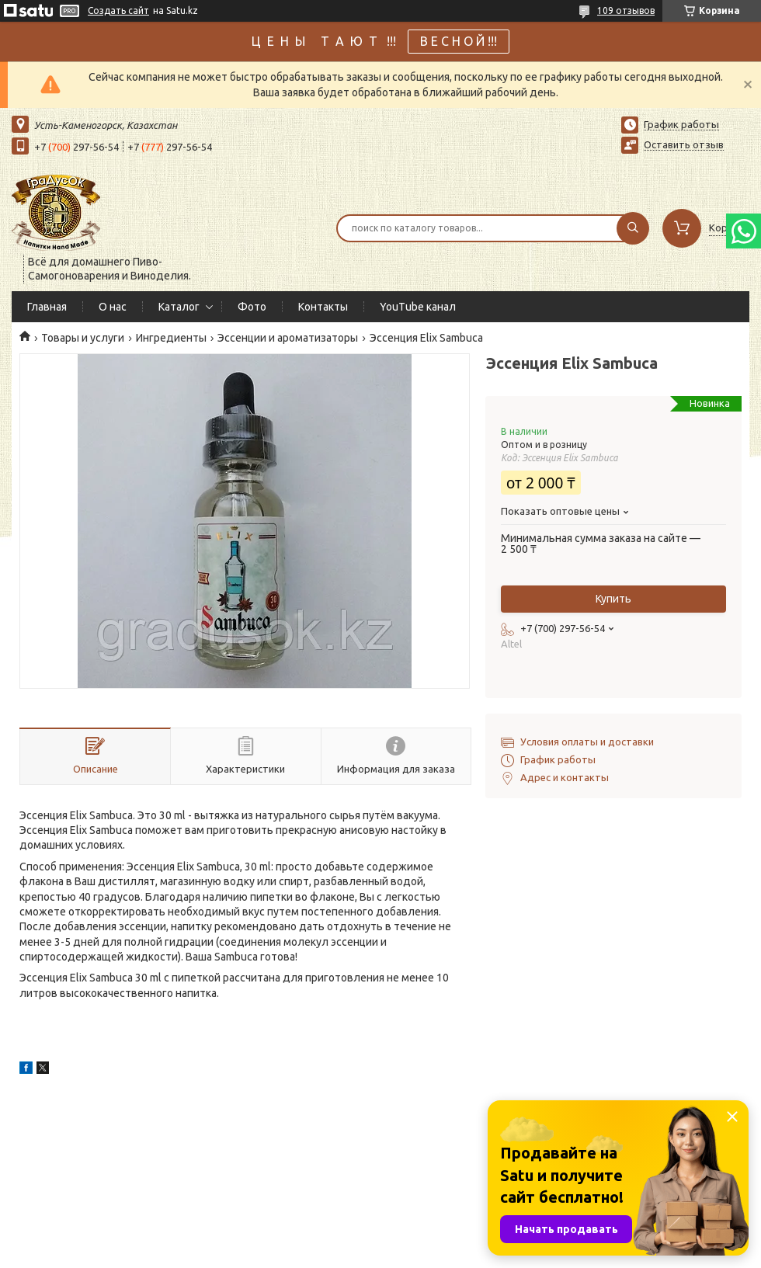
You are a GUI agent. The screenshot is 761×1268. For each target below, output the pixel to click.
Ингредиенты (171, 338)
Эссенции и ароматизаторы (287, 338)
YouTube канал (418, 306)
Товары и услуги (82, 338)
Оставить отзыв (684, 144)
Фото (252, 306)
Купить (613, 598)
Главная (47, 306)
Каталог (179, 306)
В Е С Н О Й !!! (458, 41)
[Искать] (633, 228)
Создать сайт (118, 10)
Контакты (323, 306)
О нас (113, 306)
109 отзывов (626, 10)
